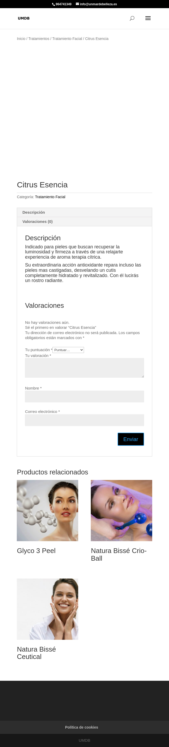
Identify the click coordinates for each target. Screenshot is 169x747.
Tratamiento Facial (67, 39)
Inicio (21, 39)
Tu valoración (38, 355)
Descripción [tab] (33, 212)
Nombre (33, 388)
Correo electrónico (42, 411)
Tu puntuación (38, 349)
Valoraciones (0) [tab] (37, 221)
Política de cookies (81, 727)
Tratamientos (38, 39)
